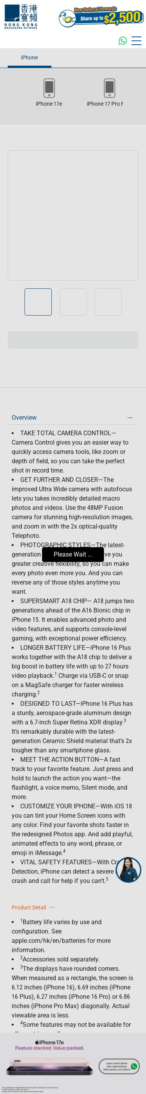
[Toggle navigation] (136, 40)
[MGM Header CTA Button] (101, 16)
